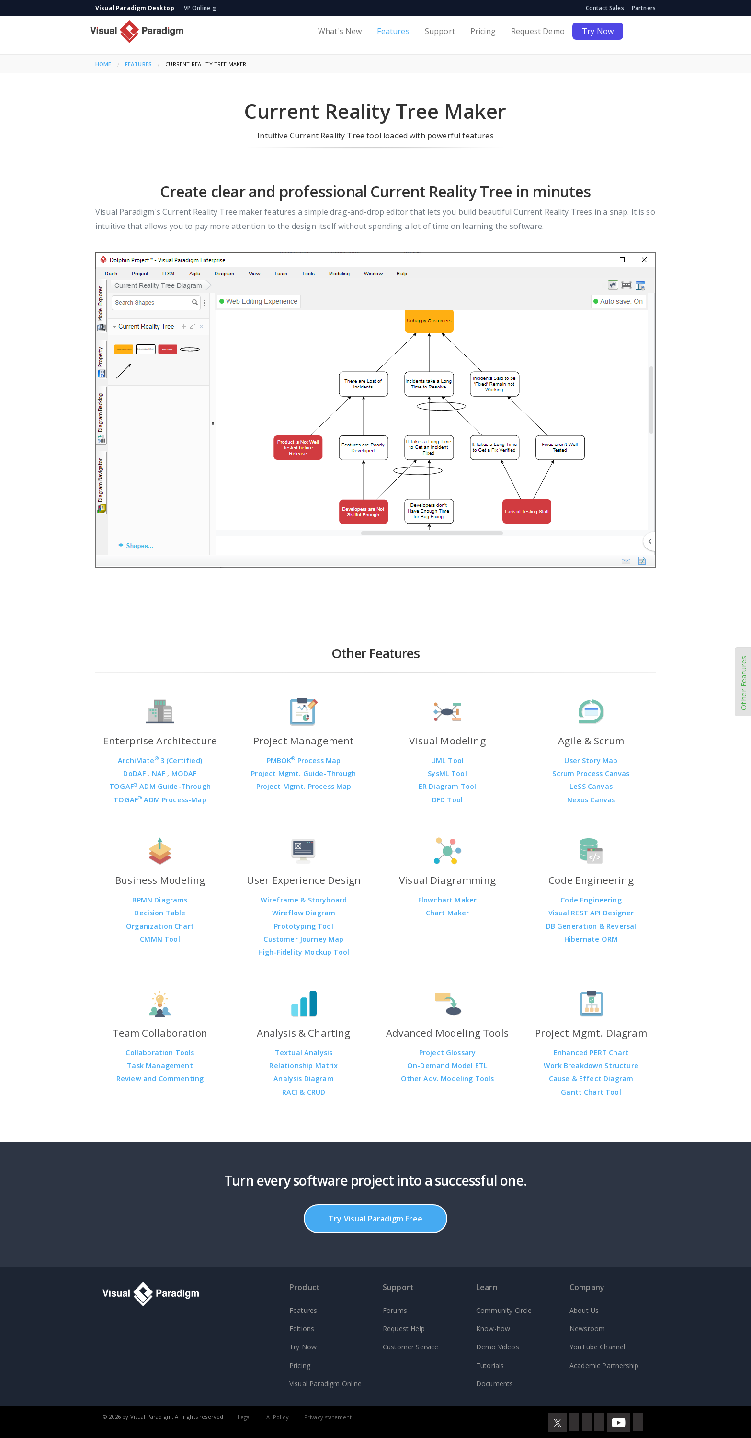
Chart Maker (447, 912)
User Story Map (590, 760)
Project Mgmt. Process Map (304, 786)
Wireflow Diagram (304, 912)
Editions (301, 1328)
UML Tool (447, 760)
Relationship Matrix (303, 1065)
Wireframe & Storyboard (304, 899)
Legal (244, 1417)
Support (440, 31)
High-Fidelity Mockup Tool (303, 952)
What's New (340, 31)
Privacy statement (328, 1417)
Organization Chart (160, 926)
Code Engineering (591, 899)
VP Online (200, 8)
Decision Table (159, 912)
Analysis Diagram (303, 1078)
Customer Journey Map (303, 939)
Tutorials (490, 1365)
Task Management (160, 1065)
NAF (160, 773)
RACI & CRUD (304, 1091)
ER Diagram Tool (447, 786)
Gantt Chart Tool (591, 1091)
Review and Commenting (160, 1078)
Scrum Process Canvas (590, 773)
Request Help (404, 1328)
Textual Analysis (304, 1052)
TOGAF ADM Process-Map (160, 799)
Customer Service (411, 1346)
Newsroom (587, 1328)
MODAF (184, 773)
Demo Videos (497, 1346)
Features (393, 31)
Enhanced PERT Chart (591, 1052)
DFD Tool (447, 799)
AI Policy (277, 1417)
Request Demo (538, 31)
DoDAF (135, 773)
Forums (395, 1310)
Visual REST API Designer (591, 912)
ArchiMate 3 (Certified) (160, 760)
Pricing (483, 31)
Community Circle (504, 1310)
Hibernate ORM (591, 939)
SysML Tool (447, 773)
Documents (494, 1383)
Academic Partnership (603, 1365)
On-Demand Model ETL (447, 1065)
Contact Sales (605, 8)
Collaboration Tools (159, 1052)
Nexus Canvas (591, 799)
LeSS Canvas (591, 786)
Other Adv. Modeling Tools (447, 1078)
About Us (584, 1310)
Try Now (598, 31)
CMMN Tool (160, 939)
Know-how (493, 1328)
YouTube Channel (597, 1346)
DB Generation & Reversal (591, 926)
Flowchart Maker (447, 899)
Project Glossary (447, 1052)
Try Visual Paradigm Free (375, 1218)
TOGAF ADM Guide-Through (160, 786)
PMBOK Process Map (304, 760)
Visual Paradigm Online (325, 1383)
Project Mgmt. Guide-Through (303, 773)
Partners (644, 8)
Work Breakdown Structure (591, 1065)
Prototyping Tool (303, 926)
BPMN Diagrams (159, 899)
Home (103, 64)
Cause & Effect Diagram (591, 1078)
